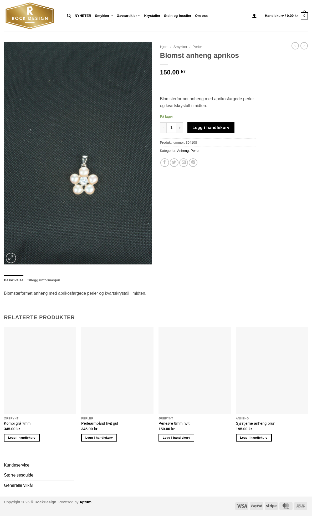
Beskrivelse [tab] (13, 280)
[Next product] (295, 45)
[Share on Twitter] (174, 162)
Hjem (164, 47)
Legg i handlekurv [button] (21, 437)
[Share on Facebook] (164, 162)
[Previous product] (304, 45)
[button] (254, 16)
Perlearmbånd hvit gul (99, 423)
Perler (197, 47)
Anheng (183, 151)
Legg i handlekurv (210, 127)
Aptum (85, 502)
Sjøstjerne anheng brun (255, 423)
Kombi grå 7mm (17, 423)
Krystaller (152, 16)
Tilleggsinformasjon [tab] (43, 280)
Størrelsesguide (18, 475)
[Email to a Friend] (183, 162)
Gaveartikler (129, 15)
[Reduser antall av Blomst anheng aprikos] (163, 127)
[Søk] (69, 16)
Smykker (104, 15)
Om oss (201, 16)
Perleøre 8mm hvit (174, 423)
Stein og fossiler (177, 16)
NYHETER (83, 16)
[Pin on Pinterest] (193, 162)
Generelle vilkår (18, 485)
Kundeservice (16, 465)
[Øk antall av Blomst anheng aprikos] (180, 127)
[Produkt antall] (171, 127)
